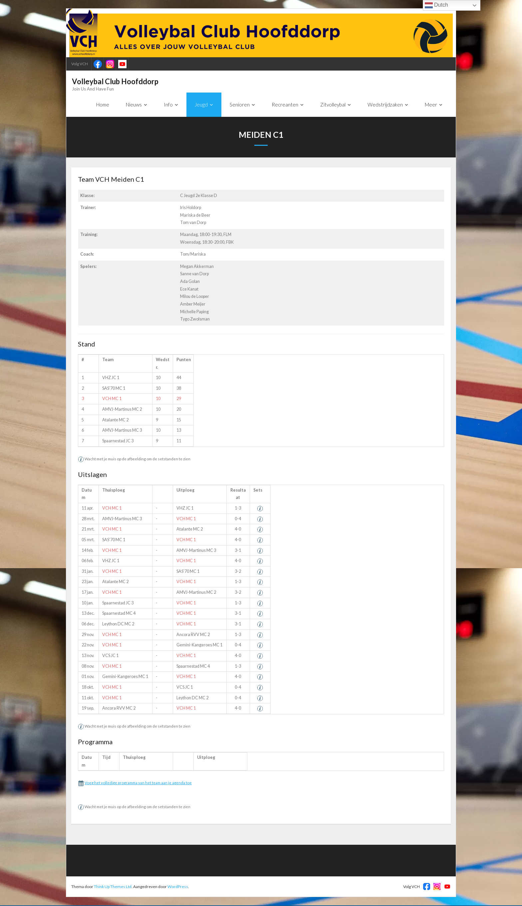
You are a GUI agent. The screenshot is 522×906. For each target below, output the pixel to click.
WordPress (177, 886)
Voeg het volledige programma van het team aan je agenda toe (138, 783)
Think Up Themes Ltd (112, 886)
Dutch (436, 5)
